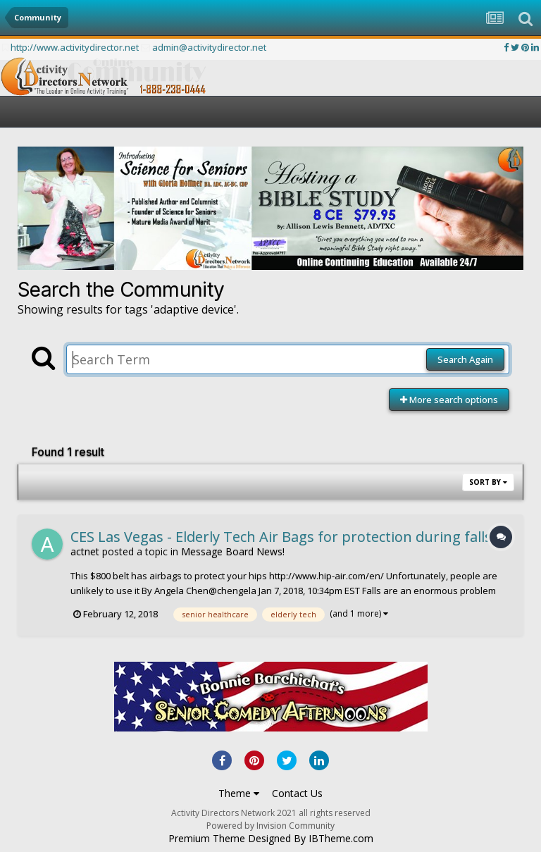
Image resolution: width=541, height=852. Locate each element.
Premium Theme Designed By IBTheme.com (270, 838)
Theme (238, 793)
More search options (449, 399)
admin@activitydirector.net (209, 47)
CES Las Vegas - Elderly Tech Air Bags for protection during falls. (282, 536)
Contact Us (297, 793)
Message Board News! (233, 551)
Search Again (465, 359)
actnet (84, 551)
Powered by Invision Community (270, 826)
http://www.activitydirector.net (75, 47)
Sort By (488, 482)
